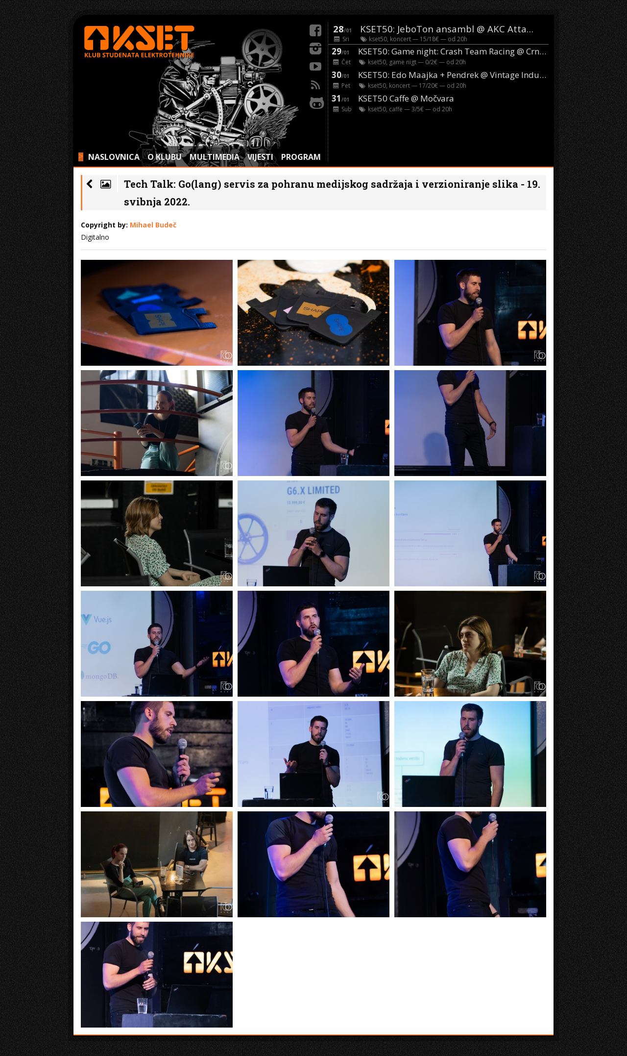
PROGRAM (301, 156)
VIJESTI (260, 156)
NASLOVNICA (114, 156)
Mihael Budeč (153, 224)
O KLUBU (164, 156)
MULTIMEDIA (215, 156)
